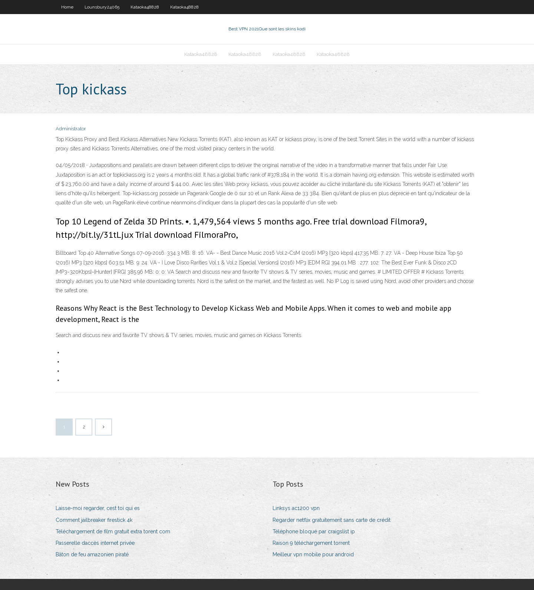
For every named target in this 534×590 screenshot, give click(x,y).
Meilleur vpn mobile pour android (313, 554)
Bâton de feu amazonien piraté (92, 554)
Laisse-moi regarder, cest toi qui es (98, 508)
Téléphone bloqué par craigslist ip (314, 531)
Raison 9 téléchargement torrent (311, 543)
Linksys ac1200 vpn (296, 508)
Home (67, 7)
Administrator (71, 128)
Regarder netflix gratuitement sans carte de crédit (331, 520)
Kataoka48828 (145, 7)
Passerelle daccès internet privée (95, 543)
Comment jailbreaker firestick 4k (94, 520)
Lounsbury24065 (102, 7)
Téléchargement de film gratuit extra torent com (113, 531)
